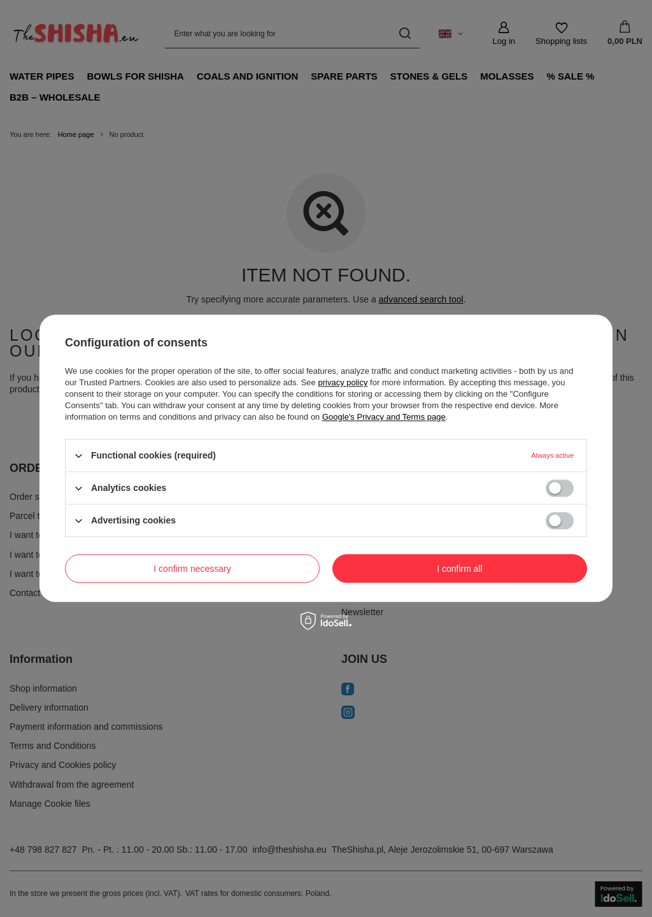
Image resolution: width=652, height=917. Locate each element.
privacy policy (342, 382)
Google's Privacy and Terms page (384, 417)
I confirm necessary (191, 569)
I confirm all (460, 569)
